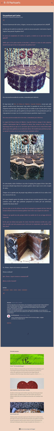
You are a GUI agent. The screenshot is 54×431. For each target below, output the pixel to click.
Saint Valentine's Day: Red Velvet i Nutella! (20, 390)
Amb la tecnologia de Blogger (27, 429)
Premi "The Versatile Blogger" (17, 366)
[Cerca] (22, 3)
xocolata (24, 289)
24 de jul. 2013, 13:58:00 (17, 302)
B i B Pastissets (12, 3)
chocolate (5, 289)
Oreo (11, 289)
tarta (19, 289)
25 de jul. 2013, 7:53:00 (25, 315)
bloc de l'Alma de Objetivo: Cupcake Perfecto (27, 104)
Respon (9, 323)
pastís (15, 289)
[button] (3, 20)
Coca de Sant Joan (14, 414)
